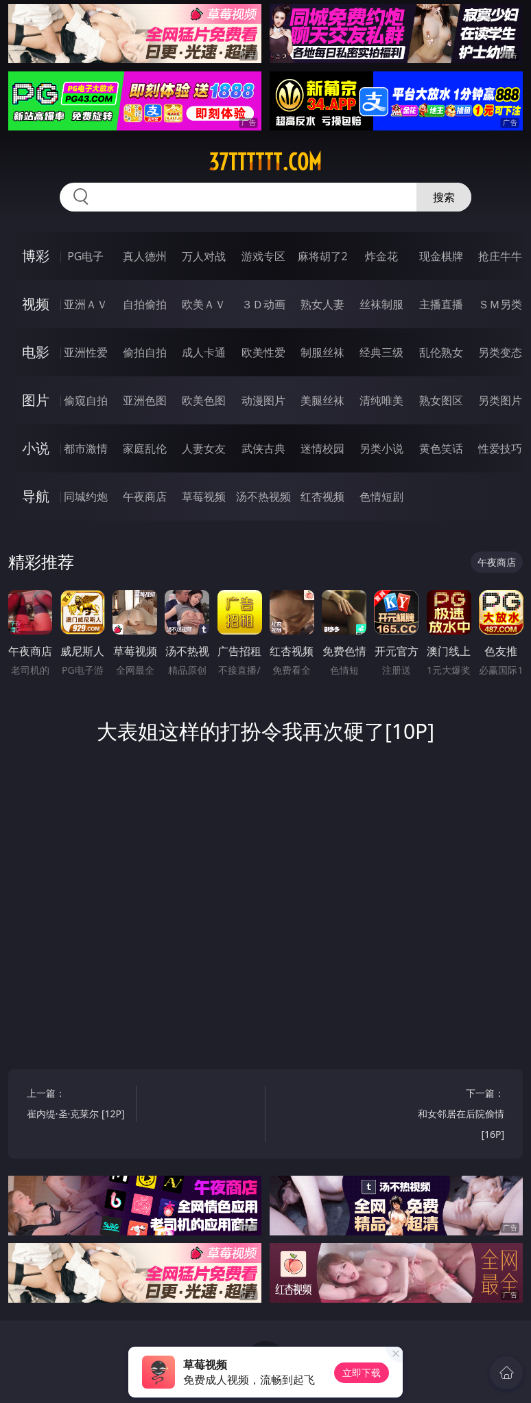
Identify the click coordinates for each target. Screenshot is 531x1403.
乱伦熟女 (441, 352)
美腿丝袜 (322, 400)
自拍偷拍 (145, 304)
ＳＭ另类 (500, 304)
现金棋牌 (441, 256)
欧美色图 (204, 400)
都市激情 (86, 448)
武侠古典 (263, 448)
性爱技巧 (500, 448)
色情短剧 (381, 496)
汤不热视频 (263, 496)
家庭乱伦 (145, 448)
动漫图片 (263, 400)
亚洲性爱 (86, 352)
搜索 (444, 197)
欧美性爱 (263, 352)
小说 (35, 448)
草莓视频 (204, 496)
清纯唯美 (381, 400)
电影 (35, 352)
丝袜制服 (381, 304)
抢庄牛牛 (500, 256)
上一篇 (79, 1105)
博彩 (35, 256)
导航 (35, 496)
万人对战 (204, 256)
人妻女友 (204, 448)
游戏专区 (263, 256)
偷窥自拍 (86, 400)
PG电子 (85, 256)
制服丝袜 (322, 352)
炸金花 (381, 256)
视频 (35, 304)
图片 (35, 400)
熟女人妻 (322, 304)
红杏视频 (322, 496)
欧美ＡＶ (204, 304)
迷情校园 (322, 448)
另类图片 (500, 400)
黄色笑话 (441, 448)
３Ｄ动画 (263, 304)
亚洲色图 (145, 400)
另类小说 (381, 448)
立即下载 (361, 1372)
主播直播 (441, 304)
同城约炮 (86, 496)
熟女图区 (441, 400)
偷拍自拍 (145, 352)
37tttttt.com (265, 162)
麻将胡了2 (323, 256)
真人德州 (145, 256)
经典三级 (381, 352)
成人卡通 (204, 352)
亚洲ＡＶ (86, 304)
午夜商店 (145, 496)
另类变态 (500, 352)
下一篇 (452, 1115)
